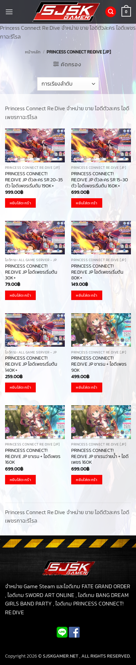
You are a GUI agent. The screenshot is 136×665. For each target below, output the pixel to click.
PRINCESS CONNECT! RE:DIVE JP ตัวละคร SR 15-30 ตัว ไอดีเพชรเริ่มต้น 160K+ (99, 180)
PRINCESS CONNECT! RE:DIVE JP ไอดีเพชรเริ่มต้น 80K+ (97, 272)
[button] (9, 11)
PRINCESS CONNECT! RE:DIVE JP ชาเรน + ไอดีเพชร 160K (32, 456)
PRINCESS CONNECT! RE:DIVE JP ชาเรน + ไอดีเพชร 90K (99, 364)
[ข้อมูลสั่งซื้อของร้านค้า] (68, 84)
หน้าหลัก (32, 52)
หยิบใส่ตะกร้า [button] (20, 203)
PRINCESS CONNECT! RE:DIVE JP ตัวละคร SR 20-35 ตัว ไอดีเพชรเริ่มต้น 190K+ (34, 180)
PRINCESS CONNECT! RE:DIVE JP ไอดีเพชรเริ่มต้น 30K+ (31, 272)
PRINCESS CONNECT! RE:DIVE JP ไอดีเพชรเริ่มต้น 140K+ (31, 364)
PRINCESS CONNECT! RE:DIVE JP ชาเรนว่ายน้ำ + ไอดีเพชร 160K (100, 456)
